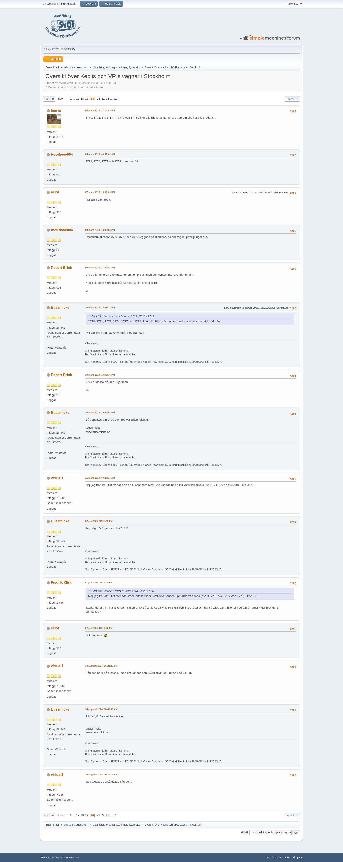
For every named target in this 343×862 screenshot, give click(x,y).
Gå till (244, 832)
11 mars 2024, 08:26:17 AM (100, 478)
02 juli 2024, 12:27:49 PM (99, 521)
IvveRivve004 (62, 154)
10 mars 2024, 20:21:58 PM (100, 412)
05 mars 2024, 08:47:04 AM (100, 154)
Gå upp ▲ (297, 857)
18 (82, 98)
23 (107, 98)
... (74, 98)
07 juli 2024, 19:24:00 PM (99, 582)
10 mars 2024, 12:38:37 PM (100, 307)
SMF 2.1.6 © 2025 (50, 857)
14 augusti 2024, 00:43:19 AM (101, 709)
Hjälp (267, 857)
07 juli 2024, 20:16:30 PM (99, 628)
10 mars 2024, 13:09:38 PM (100, 374)
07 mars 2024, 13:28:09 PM (100, 192)
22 (103, 98)
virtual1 (57, 478)
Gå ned (49, 99)
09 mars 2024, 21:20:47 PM (100, 267)
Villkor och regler (281, 857)
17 (77, 98)
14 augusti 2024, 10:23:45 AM (101, 774)
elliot (55, 192)
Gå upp (49, 815)
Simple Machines (70, 857)
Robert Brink (61, 268)
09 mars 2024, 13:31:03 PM (100, 230)
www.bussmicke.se (98, 432)
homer (56, 110)
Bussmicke (60, 307)
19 (86, 98)
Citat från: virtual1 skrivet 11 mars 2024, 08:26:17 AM (123, 591)
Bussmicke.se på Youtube (120, 354)
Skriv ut (292, 99)
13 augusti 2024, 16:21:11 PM (101, 665)
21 (98, 98)
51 (115, 98)
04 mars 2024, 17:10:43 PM (100, 110)
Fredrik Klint (61, 582)
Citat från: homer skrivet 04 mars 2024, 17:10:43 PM (122, 316)
